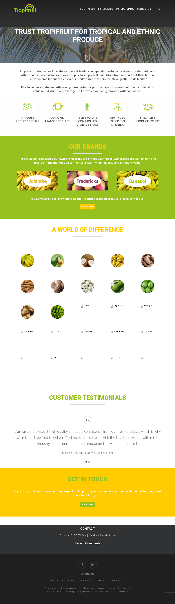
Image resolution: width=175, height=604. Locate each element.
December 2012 (118, 580)
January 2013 (101, 580)
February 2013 (86, 580)
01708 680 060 (78, 535)
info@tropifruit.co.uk (106, 535)
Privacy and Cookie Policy (117, 591)
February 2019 (56, 580)
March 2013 (71, 580)
